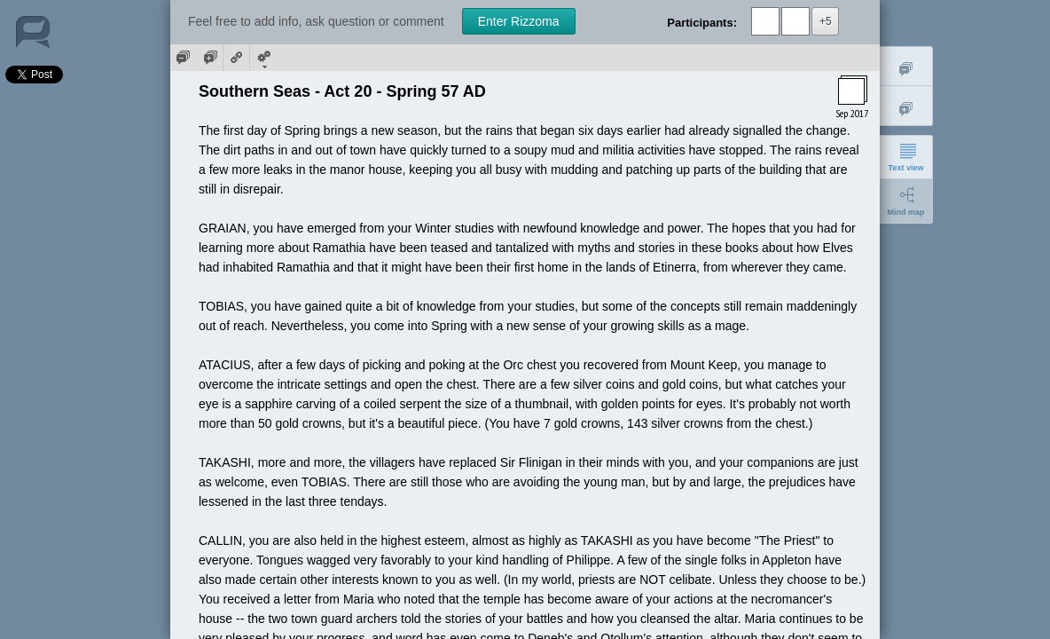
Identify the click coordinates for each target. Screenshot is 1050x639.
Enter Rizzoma (519, 21)
